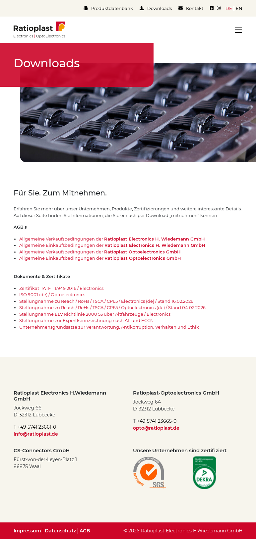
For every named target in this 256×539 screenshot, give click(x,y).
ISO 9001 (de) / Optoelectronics (52, 294)
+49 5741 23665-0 (156, 421)
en (239, 8)
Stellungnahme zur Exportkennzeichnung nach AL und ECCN (86, 320)
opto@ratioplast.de (156, 428)
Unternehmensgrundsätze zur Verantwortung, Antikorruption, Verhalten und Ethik (109, 327)
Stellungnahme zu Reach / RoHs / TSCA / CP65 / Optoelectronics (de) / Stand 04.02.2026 (112, 307)
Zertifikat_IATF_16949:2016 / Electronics (61, 288)
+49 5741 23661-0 (37, 427)
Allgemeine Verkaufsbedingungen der (112, 239)
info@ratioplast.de (36, 434)
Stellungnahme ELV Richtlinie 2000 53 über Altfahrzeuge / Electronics (94, 314)
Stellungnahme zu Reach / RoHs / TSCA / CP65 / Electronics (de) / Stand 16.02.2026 (106, 301)
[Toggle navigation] (236, 29)
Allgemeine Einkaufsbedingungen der (112, 245)
